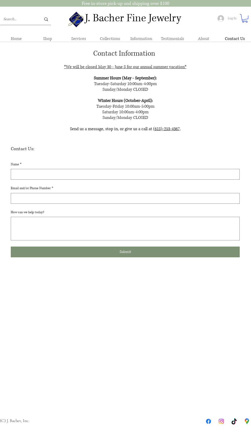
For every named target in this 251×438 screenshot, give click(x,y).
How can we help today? (27, 212)
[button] (245, 18)
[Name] (123, 174)
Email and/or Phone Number (32, 188)
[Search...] (18, 19)
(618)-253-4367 (166, 129)
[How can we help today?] (125, 228)
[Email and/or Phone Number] (123, 198)
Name (16, 164)
